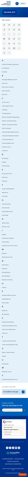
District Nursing (5, 165)
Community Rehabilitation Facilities (10, 135)
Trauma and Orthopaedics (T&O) (10, 344)
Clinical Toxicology (6, 128)
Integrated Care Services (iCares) (10, 245)
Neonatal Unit (5, 264)
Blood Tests (5, 83)
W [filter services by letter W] (14, 48)
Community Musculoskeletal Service (10, 132)
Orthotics (4, 287)
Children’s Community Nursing (9, 120)
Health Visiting (5, 223)
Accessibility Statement (7, 458)
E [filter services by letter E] (4, 29)
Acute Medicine (5, 68)
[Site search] (12, 410)
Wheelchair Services (6, 371)
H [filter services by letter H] (19, 29)
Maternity (4, 253)
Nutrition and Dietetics (7, 279)
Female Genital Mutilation (8, 188)
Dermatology (5, 158)
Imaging (4, 234)
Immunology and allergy (8, 238)
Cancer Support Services (7, 106)
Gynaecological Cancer (7, 211)
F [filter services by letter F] (9, 29)
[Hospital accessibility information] (13, 453)
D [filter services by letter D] (19, 25)
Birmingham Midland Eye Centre (9, 79)
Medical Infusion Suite (7, 257)
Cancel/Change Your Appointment (13, 463)
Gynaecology (5, 215)
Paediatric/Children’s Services (9, 295)
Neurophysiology (6, 272)
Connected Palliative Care (8, 143)
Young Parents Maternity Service (9, 379)
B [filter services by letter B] (9, 25)
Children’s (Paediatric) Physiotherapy (10, 117)
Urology (4, 356)
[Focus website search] (17, 3)
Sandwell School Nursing (8, 322)
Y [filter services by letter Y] (4, 53)
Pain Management (6, 299)
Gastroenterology (6, 204)
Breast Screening (6, 90)
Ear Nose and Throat (7, 173)
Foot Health (4, 196)
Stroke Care (4, 333)
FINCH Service (5, 192)
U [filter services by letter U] (4, 48)
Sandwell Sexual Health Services (9, 325)
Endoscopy (4, 181)
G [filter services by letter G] (14, 29)
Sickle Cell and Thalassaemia (8, 329)
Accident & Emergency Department (10, 64)
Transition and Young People (9, 340)
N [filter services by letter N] (9, 39)
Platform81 (17, 473)
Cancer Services (5, 102)
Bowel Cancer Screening (7, 87)
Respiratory (4, 310)
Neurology (4, 268)
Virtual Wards (5, 363)
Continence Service (6, 146)
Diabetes (4, 162)
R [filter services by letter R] (9, 43)
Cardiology (4, 109)
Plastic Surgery (5, 302)
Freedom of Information (13, 461)
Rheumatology (5, 314)
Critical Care (5, 150)
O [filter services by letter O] (14, 39)
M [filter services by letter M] (4, 39)
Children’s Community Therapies (9, 124)
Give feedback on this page (10, 391)
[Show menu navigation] (23, 3)
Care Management (6, 113)
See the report (12, 434)
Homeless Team (6, 226)
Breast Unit (4, 94)
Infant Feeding (5, 241)
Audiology (4, 71)
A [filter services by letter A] (4, 25)
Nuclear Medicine (6, 276)
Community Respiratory (7, 139)
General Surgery (6, 207)
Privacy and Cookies (19, 458)
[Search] (24, 410)
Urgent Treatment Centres (8, 352)
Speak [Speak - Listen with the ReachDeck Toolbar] (22, 474)
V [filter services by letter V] (9, 48)
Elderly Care (5, 177)
